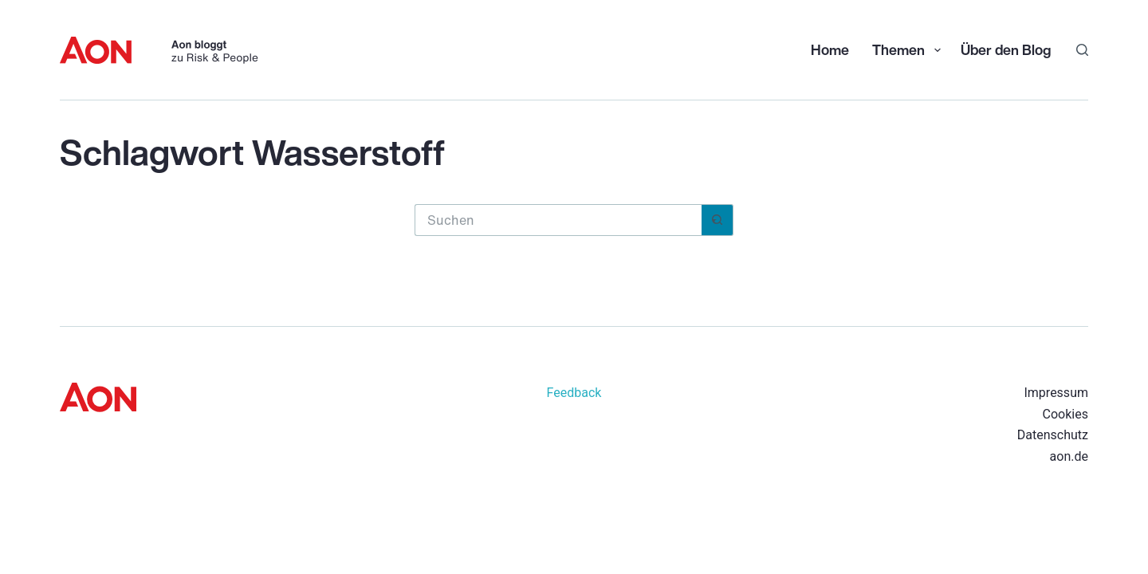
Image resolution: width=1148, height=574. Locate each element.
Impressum (1056, 392)
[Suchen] (1082, 50)
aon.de (1069, 456)
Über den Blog (1006, 49)
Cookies (1065, 414)
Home (830, 49)
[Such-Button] (717, 220)
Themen (908, 49)
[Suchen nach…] (558, 220)
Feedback (574, 392)
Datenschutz (1052, 434)
